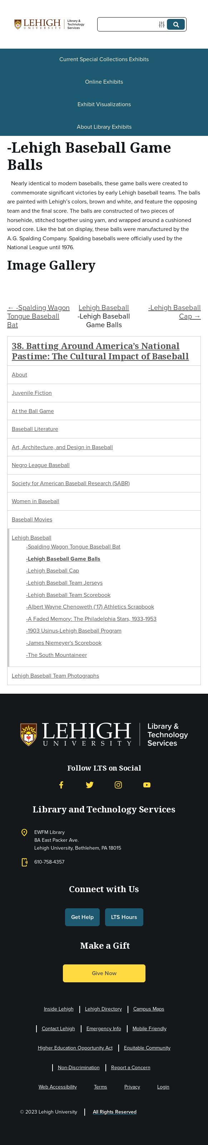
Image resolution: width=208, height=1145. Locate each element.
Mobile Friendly (150, 1028)
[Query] (142, 24)
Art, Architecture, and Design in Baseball (62, 447)
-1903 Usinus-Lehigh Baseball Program (74, 630)
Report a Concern (130, 1067)
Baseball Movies (32, 519)
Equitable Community (147, 1048)
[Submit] (176, 24)
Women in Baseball (35, 501)
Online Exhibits (104, 82)
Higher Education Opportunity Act (75, 1048)
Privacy (132, 1087)
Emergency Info (103, 1028)
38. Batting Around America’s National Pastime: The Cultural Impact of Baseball (100, 351)
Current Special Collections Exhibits (104, 59)
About (19, 374)
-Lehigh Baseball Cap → (174, 311)
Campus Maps (148, 1009)
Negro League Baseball (41, 465)
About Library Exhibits (104, 127)
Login (163, 1087)
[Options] (163, 24)
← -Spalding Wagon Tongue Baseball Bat (38, 316)
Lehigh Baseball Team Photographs (55, 676)
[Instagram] (118, 785)
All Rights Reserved (115, 1112)
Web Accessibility (58, 1087)
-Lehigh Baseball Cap (52, 570)
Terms (100, 1087)
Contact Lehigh (58, 1028)
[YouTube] (147, 785)
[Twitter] (89, 785)
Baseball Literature (35, 429)
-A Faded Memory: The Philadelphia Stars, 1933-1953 (91, 619)
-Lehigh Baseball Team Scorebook (68, 595)
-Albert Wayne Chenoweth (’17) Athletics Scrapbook (90, 607)
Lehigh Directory (103, 1009)
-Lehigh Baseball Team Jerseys (64, 583)
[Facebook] (61, 785)
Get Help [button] (82, 917)
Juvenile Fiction (32, 393)
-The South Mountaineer (56, 655)
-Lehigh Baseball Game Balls (63, 559)
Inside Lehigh (59, 1009)
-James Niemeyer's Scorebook (63, 643)
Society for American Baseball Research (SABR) (71, 483)
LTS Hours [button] (124, 917)
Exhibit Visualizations (104, 104)
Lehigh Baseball (104, 307)
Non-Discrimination (79, 1067)
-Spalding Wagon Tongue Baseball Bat (73, 546)
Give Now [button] (104, 973)
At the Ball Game (33, 411)
